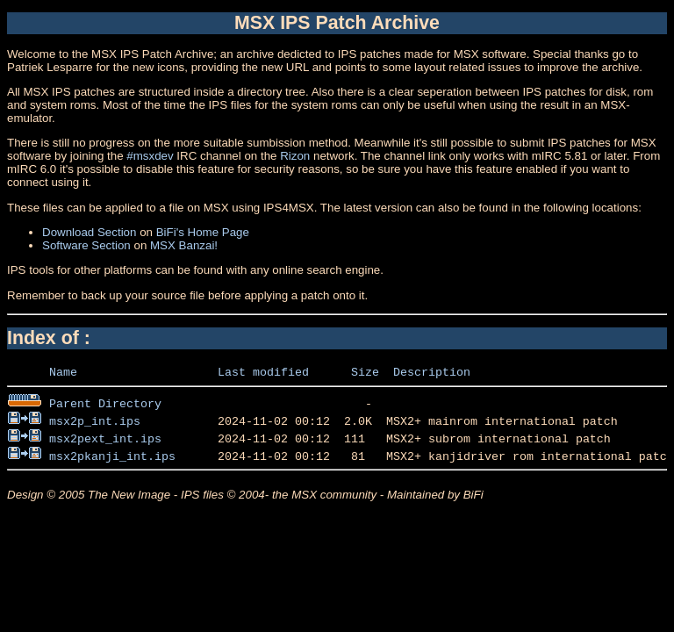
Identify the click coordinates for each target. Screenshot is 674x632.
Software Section (86, 245)
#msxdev (149, 155)
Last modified (263, 371)
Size (365, 371)
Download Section (89, 232)
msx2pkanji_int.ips (112, 455)
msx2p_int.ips (94, 420)
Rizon (295, 155)
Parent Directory (105, 403)
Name (63, 371)
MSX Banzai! (184, 245)
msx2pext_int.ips (105, 438)
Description (431, 371)
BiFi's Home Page (202, 232)
